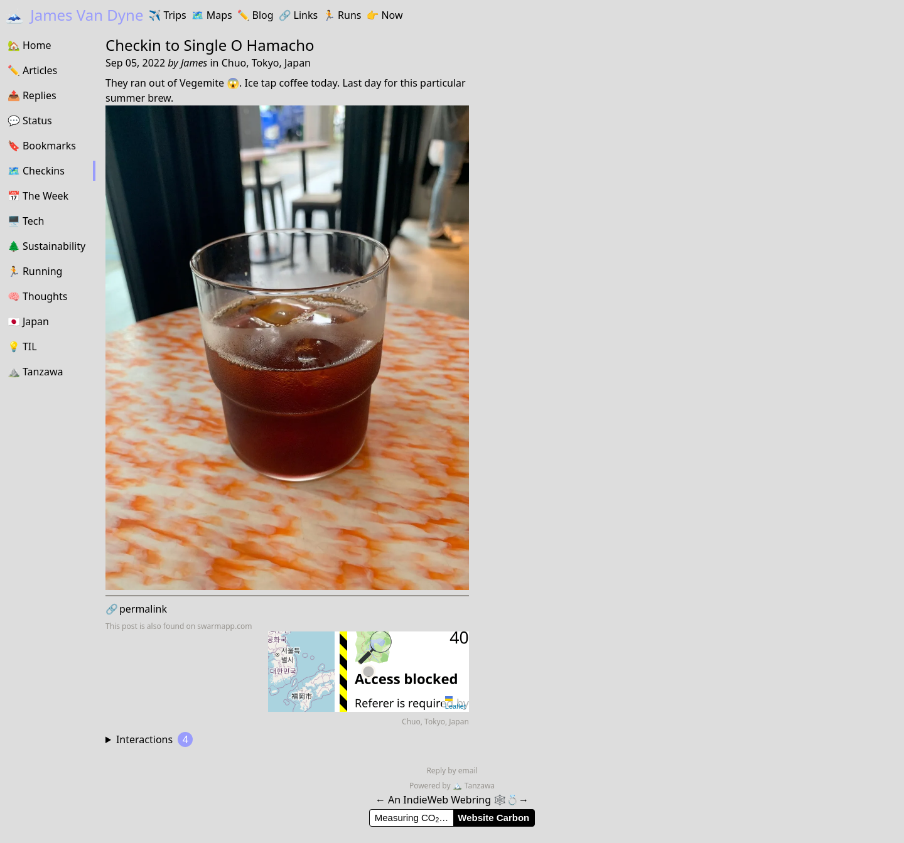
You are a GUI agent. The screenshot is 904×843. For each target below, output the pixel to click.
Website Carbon (493, 817)
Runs (342, 15)
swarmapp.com (224, 626)
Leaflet (455, 703)
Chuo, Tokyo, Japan (266, 63)
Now (384, 15)
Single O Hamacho (249, 45)
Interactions (154, 739)
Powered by (431, 785)
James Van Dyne (74, 14)
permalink (136, 609)
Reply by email (451, 770)
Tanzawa (474, 785)
